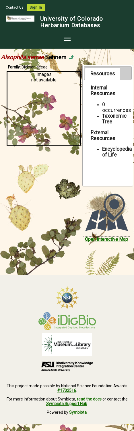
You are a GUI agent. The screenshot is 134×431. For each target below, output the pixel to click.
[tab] (102, 74)
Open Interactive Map (106, 239)
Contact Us (15, 7)
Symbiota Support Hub (66, 403)
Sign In (36, 7)
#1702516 (66, 390)
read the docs (89, 399)
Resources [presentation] (102, 74)
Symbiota (78, 412)
